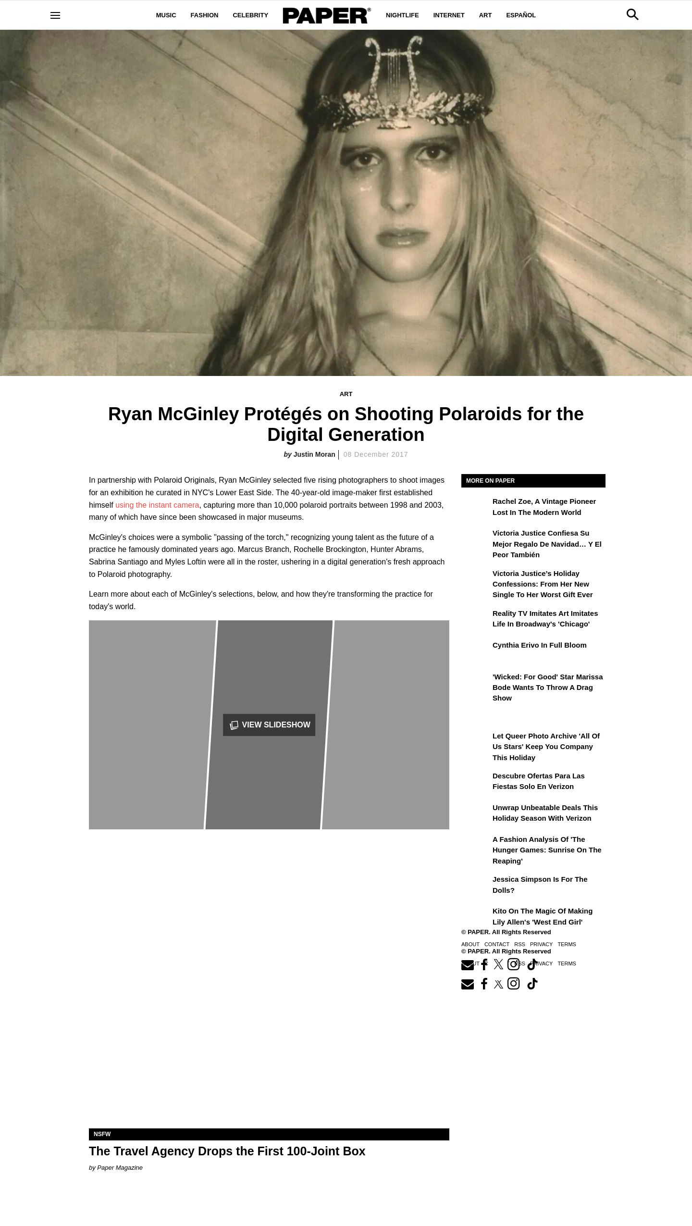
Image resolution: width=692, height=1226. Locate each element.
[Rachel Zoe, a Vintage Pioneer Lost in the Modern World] (476, 508)
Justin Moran (314, 454)
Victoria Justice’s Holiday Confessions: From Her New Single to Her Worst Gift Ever (543, 584)
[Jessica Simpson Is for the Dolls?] (476, 886)
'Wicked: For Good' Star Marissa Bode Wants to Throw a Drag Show (548, 687)
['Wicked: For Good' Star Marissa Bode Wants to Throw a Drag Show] (476, 684)
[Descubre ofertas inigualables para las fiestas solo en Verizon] (476, 783)
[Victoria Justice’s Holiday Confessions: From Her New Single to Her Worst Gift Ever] (476, 580)
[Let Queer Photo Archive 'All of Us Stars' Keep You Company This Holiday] (476, 743)
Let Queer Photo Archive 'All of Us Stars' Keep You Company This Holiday (546, 747)
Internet (449, 15)
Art (485, 15)
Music (166, 15)
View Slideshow (269, 725)
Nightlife (402, 15)
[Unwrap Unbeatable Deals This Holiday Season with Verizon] (476, 814)
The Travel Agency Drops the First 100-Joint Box (227, 1151)
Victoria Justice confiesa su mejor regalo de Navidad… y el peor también (547, 544)
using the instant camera (157, 505)
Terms (566, 944)
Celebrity (250, 15)
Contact (496, 944)
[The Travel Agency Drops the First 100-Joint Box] (269, 1038)
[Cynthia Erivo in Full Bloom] (476, 652)
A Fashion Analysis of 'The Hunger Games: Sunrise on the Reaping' (547, 850)
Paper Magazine (120, 1167)
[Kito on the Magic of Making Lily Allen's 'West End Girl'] (476, 918)
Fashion (205, 15)
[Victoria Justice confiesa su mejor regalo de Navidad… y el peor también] (476, 540)
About (470, 944)
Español (521, 15)
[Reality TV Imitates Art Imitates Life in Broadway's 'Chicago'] (476, 620)
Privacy (541, 944)
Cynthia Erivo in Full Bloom (540, 645)
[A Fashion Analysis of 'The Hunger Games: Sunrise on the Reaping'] (476, 846)
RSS (519, 944)
